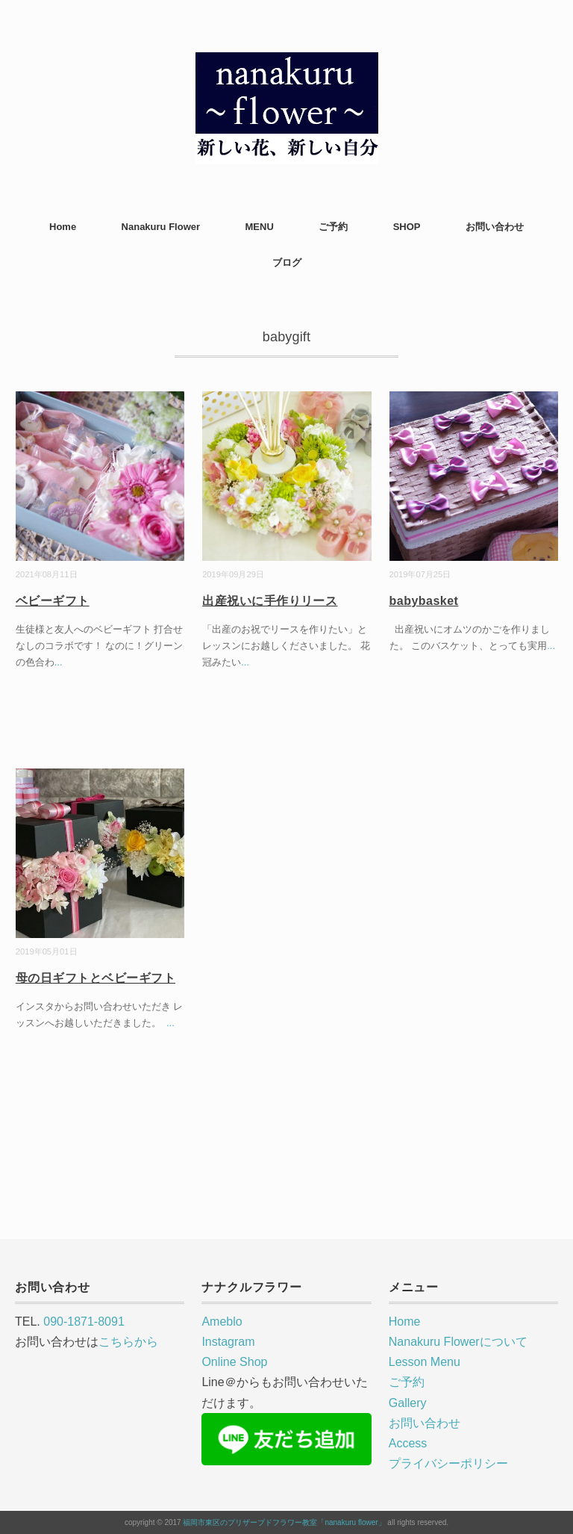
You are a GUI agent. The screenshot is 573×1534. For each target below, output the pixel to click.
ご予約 (333, 226)
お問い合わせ (495, 226)
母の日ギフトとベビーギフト (95, 978)
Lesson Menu (424, 1362)
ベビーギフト (53, 600)
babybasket (424, 600)
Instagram (227, 1341)
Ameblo (221, 1321)
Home (62, 226)
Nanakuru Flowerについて (458, 1341)
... (58, 662)
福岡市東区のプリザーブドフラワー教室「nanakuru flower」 (284, 1522)
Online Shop (234, 1362)
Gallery (408, 1403)
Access (408, 1443)
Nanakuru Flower (161, 226)
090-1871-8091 (84, 1321)
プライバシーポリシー (448, 1463)
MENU (259, 226)
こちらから (128, 1341)
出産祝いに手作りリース (269, 600)
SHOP (407, 226)
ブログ (286, 262)
